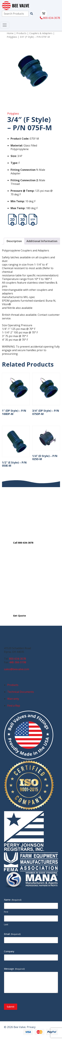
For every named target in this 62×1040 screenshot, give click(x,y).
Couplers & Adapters (40, 33)
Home (10, 33)
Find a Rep (13, 705)
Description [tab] (14, 241)
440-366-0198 (17, 662)
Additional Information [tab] (41, 241)
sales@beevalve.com (16, 669)
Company (9, 951)
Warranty (13, 698)
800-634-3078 (50, 18)
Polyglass (12, 36)
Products (21, 33)
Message (14, 968)
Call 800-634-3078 (23, 542)
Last (6, 924)
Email (12, 934)
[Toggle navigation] (4, 25)
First (6, 911)
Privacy (31, 1027)
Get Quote (19, 615)
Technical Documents (20, 692)
